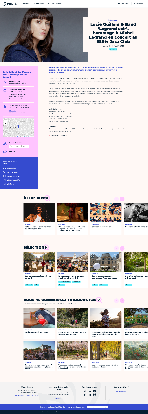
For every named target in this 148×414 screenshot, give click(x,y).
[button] (18, 126)
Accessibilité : (62, 411)
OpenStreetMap (26, 136)
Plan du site (105, 411)
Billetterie (12, 111)
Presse (76, 411)
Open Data (83, 411)
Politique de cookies (94, 411)
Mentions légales (44, 411)
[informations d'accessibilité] (19, 146)
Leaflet (18, 136)
